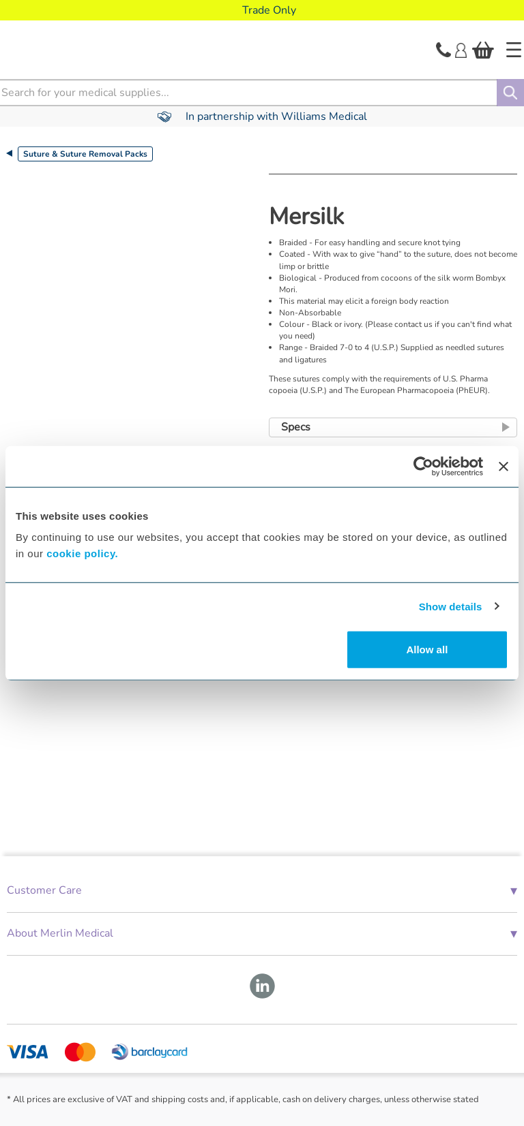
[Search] (510, 92)
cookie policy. (82, 553)
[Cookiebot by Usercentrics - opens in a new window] (423, 466)
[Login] (461, 49)
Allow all (427, 649)
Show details (450, 606)
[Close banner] (503, 466)
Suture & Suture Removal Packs (85, 153)
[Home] (514, 50)
